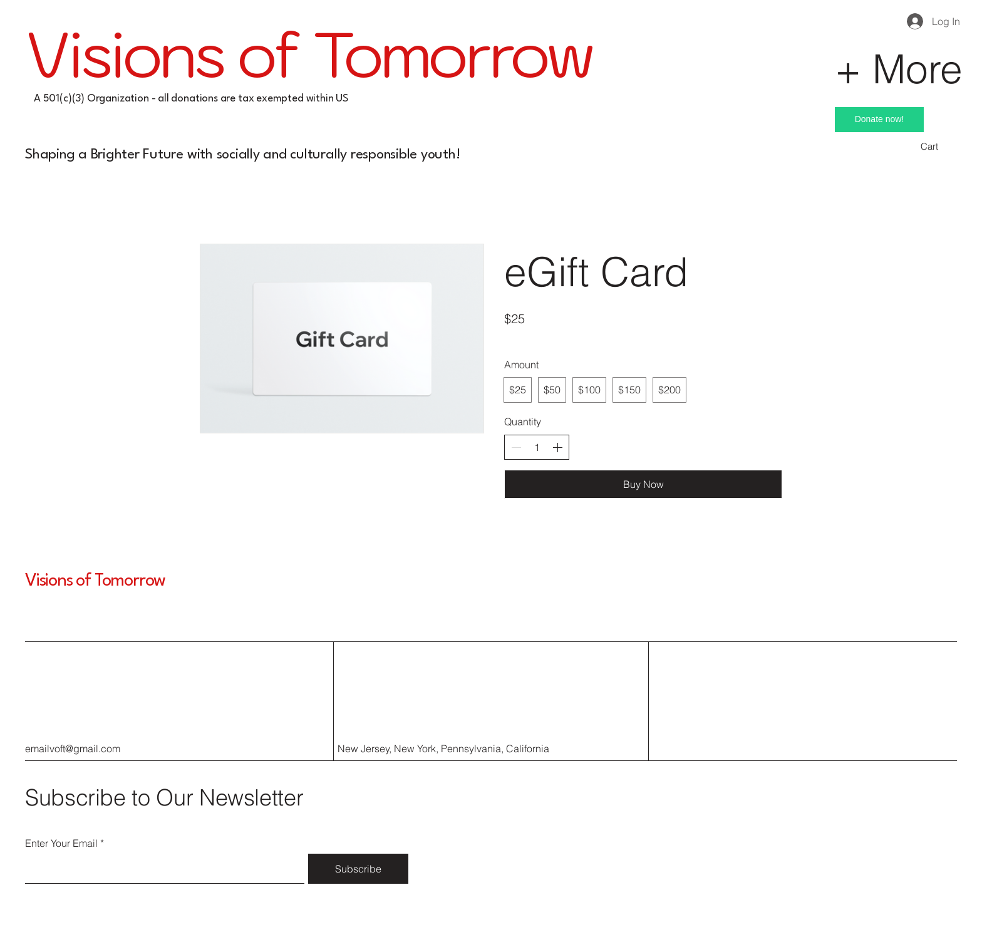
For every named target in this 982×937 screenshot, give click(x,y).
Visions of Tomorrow (95, 581)
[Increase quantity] (557, 447)
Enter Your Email (61, 843)
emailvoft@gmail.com (72, 748)
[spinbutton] (537, 447)
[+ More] (843, 68)
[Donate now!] (879, 119)
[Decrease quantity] (516, 447)
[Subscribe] (358, 869)
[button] (938, 146)
